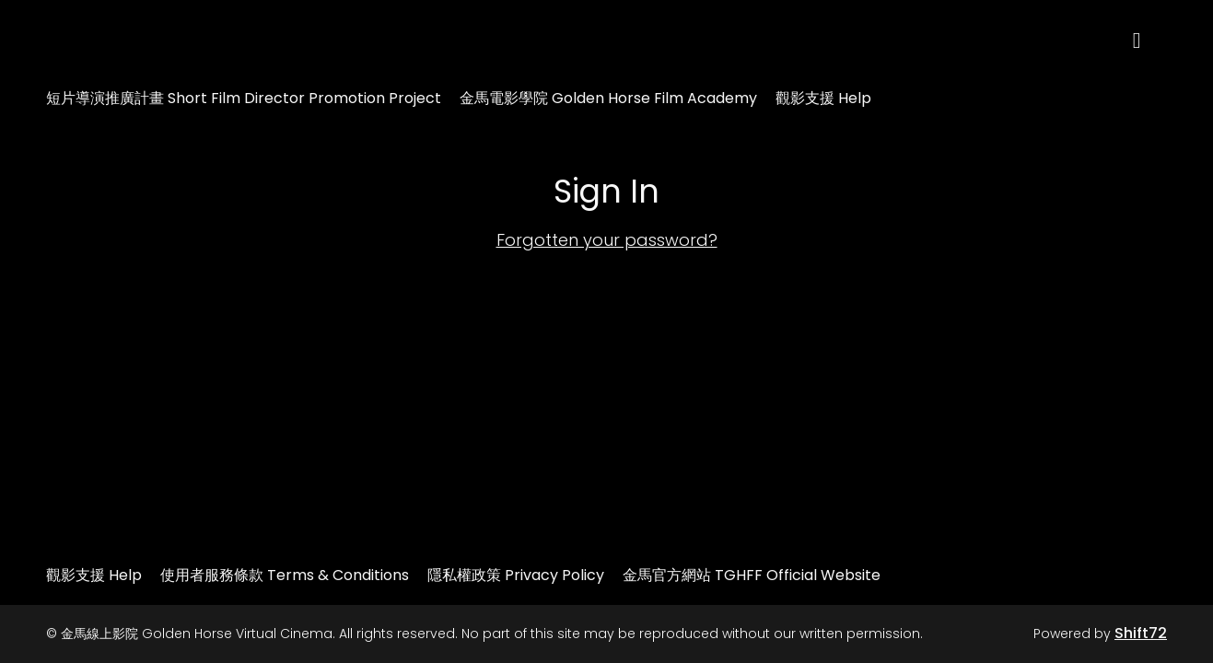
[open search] (1150, 41)
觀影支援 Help (823, 98)
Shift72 (1140, 633)
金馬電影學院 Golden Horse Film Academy (608, 98)
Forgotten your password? (606, 239)
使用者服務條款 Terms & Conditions (284, 575)
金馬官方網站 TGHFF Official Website (752, 575)
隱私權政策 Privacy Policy (515, 575)
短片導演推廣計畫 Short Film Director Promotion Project (243, 98)
